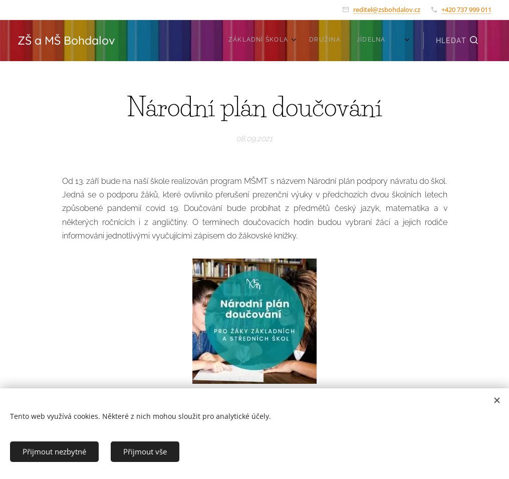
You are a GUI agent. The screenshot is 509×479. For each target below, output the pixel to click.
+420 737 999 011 (466, 9)
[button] (457, 40)
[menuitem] (344, 40)
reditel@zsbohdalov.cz (386, 9)
